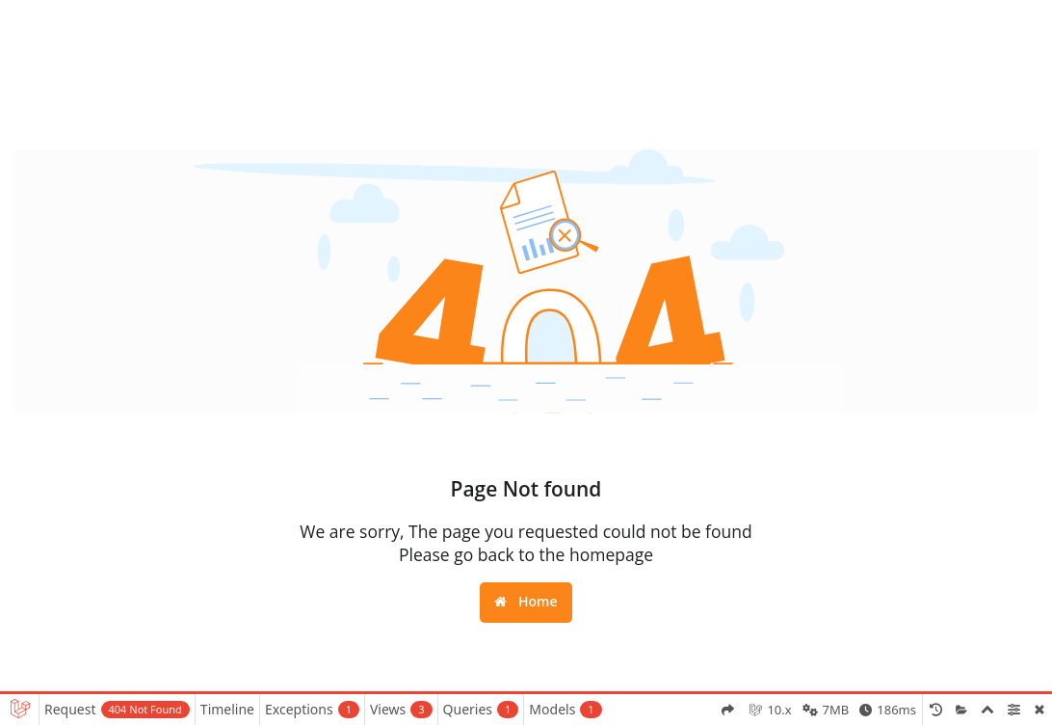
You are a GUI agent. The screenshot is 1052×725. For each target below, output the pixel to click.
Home (525, 601)
